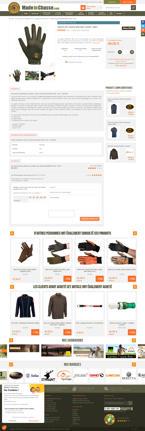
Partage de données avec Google (15, 412)
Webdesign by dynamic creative (61, 429)
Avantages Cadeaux (47, 422)
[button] (4, 427)
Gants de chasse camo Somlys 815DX (122, 269)
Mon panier (91, 7)
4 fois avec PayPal (84, 390)
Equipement (76, 418)
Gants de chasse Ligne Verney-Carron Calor (25, 270)
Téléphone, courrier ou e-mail (120, 390)
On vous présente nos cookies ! (14, 411)
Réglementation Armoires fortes (83, 403)
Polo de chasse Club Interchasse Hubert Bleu (119, 123)
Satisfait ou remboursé (57, 388)
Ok (130, 403)
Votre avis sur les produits (49, 411)
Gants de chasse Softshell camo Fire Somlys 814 (89, 270)
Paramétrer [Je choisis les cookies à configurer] (12, 421)
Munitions (75, 410)
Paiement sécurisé (87, 388)
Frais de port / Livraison (48, 403)
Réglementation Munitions (81, 401)
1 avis (68, 30)
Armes (74, 412)
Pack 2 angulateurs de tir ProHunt (89, 323)
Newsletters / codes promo (50, 420)
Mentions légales (45, 429)
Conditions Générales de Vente (51, 399)
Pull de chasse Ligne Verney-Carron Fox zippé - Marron (57, 324)
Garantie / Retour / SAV (48, 405)
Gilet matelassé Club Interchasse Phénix (119, 100)
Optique (75, 414)
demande (123, 65)
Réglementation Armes (80, 399)
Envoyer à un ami (75, 62)
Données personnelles (48, 409)
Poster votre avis (89, 219)
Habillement (76, 420)
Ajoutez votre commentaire (80, 30)
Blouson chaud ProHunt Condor (119, 146)
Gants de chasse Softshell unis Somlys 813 (57, 270)
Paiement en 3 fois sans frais (50, 418)
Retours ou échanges (54, 390)
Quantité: (111, 52)
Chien (74, 422)
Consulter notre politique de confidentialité (16, 404)
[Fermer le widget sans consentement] (11, 385)
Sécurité (75, 416)
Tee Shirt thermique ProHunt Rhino (25, 323)
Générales (75, 424)
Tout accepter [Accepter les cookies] (34, 421)
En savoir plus (95, 43)
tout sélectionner (114, 93)
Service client (116, 388)
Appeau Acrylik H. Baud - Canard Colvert (122, 324)
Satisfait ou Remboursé (48, 407)
